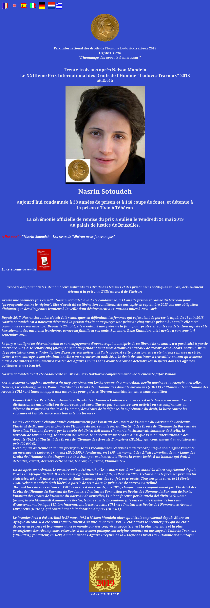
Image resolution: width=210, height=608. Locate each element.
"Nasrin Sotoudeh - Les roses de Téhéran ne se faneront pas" (69, 237)
